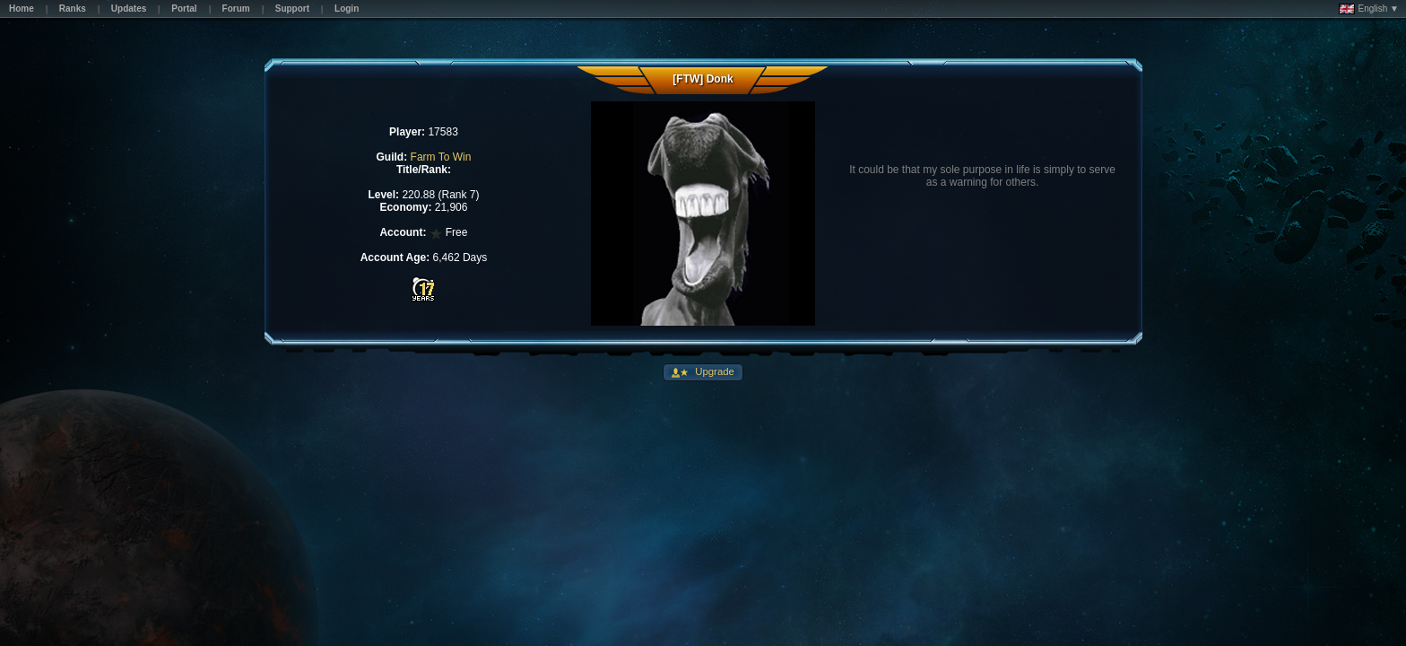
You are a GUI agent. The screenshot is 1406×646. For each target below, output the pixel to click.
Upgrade (713, 371)
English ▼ (1369, 9)
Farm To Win (441, 157)
